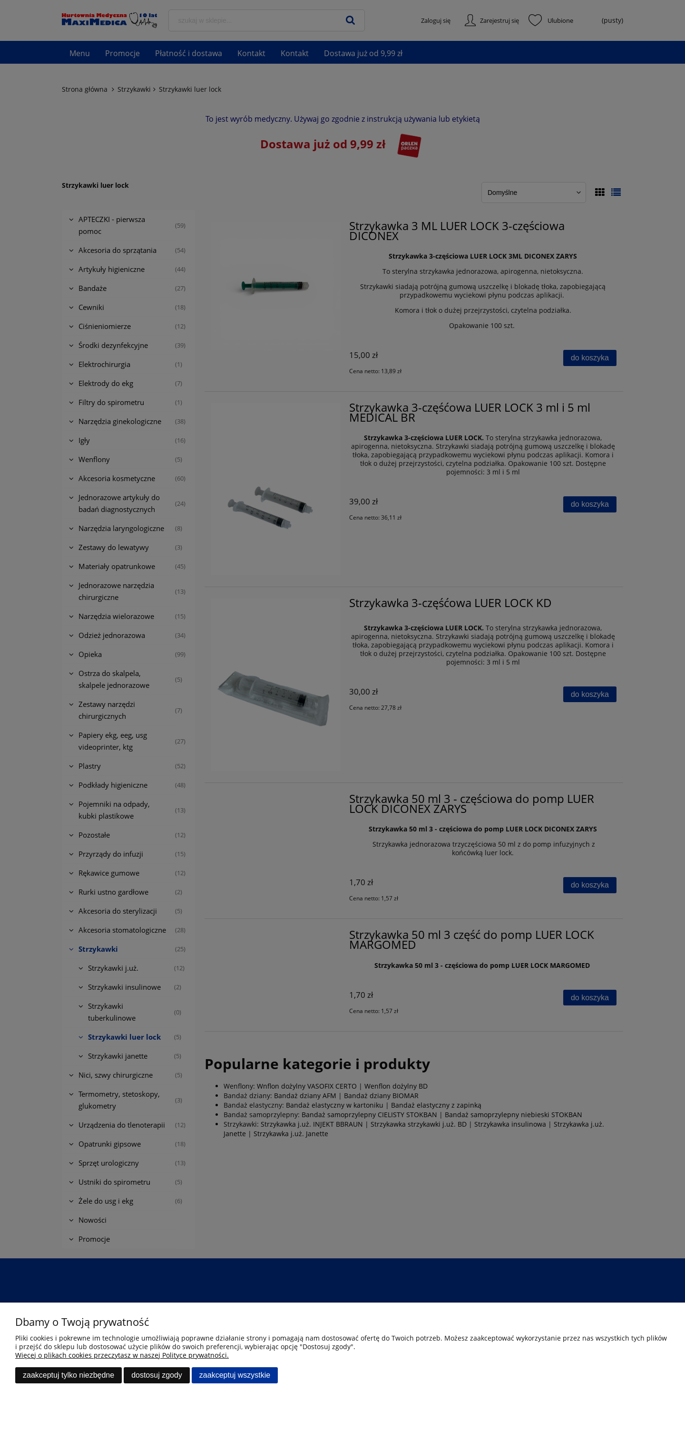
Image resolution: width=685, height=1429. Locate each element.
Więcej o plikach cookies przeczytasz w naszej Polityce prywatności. (122, 1355)
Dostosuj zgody (156, 1375)
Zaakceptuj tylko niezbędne (68, 1375)
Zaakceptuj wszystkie (234, 1375)
